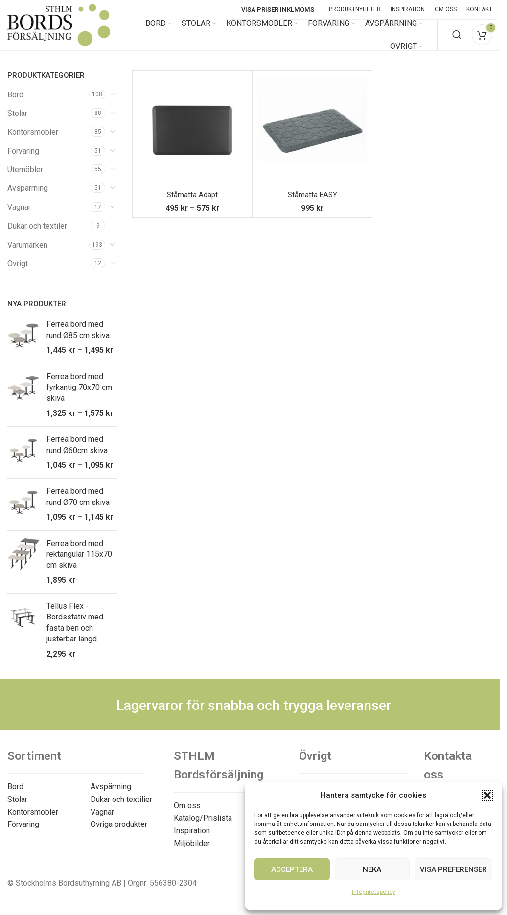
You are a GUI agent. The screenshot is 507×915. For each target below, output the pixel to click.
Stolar (17, 121)
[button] (487, 795)
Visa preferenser (453, 869)
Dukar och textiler (37, 234)
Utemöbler (25, 178)
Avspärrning (27, 197)
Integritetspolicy (373, 892)
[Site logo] (58, 38)
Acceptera (292, 869)
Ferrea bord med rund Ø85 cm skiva (78, 338)
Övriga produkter (119, 833)
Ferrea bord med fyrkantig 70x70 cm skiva (79, 396)
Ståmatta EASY (312, 203)
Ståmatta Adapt (192, 203)
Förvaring (23, 159)
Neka (372, 869)
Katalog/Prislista (203, 826)
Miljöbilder (192, 851)
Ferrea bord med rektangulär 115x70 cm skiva (79, 562)
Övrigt (17, 272)
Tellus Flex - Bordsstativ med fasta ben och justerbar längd (74, 631)
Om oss (187, 814)
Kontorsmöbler (32, 140)
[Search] (457, 39)
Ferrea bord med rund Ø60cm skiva (77, 453)
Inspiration (192, 839)
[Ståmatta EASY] (312, 139)
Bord (15, 103)
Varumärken (27, 253)
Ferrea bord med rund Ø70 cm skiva (78, 505)
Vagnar (19, 215)
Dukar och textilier (121, 807)
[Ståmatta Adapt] (192, 139)
